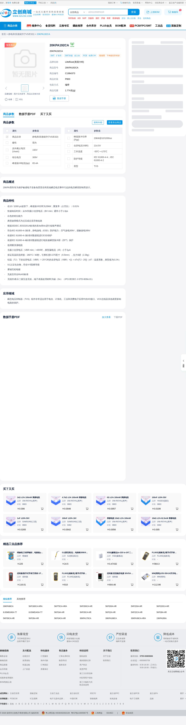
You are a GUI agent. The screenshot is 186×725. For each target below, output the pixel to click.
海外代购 (44, 660)
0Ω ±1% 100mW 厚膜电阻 (118, 497)
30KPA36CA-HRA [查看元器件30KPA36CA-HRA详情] (138, 618)
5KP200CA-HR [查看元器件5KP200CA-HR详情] (86, 606)
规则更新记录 (85, 660)
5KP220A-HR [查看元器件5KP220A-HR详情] (136, 606)
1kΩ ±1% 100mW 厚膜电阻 (28, 497)
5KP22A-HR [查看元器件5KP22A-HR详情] (110, 612)
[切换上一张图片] (6, 88)
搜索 (133, 12)
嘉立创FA (154, 693)
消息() (53, 3)
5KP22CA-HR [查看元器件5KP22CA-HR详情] (136, 612)
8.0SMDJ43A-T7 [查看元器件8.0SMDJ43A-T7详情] (35, 612)
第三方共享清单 (86, 673)
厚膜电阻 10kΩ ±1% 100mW (119, 518)
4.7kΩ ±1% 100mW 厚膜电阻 (74, 497)
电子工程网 (134, 699)
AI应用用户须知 (86, 678)
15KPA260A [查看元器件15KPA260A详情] (162, 618)
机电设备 (113, 699)
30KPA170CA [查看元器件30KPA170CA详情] (85, 618)
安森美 (91, 18)
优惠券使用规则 (6, 678)
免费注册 (15, 3)
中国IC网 (73, 699)
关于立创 (107, 656)
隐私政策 (83, 656)
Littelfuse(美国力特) (74, 62)
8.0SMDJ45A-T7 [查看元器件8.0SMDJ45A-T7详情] (10, 612)
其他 (12, 704)
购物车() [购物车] (125, 2)
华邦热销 (72, 18)
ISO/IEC (109, 713)
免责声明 (83, 669)
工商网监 (98, 713)
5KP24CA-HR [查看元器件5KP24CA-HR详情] (60, 618)
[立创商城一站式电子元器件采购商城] (32, 13)
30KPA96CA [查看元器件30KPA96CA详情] (8, 606)
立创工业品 (54, 693)
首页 (4, 34)
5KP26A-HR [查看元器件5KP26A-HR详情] (34, 618)
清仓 (139, 18)
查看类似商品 (114, 122)
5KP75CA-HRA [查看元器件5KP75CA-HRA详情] (60, 606)
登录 (9, 3)
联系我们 (107, 660)
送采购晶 (147, 18)
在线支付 (26, 656)
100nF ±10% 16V (69, 518)
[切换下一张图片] (43, 88)
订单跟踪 (44, 665)
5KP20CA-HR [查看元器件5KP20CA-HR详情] (85, 612)
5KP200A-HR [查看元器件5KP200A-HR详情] (111, 606)
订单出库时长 (64, 656)
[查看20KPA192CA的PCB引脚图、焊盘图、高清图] (25, 63)
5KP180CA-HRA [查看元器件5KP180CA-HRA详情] (35, 606)
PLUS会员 (4, 673)
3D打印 (93, 693)
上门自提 (26, 669)
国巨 (97, 18)
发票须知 (26, 660)
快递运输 (26, 665)
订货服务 (44, 656)
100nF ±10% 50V (159, 497)
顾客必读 (3, 656)
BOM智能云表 (6, 682)
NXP (84, 18)
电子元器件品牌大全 (58, 699)
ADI (79, 18)
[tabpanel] (93, 614)
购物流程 (3, 660)
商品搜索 (3, 665)
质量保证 (44, 669)
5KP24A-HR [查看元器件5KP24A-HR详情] (59, 612)
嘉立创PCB (134, 693)
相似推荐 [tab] (7, 599)
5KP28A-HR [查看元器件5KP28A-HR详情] (162, 612)
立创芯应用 (14, 693)
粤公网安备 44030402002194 (58, 713)
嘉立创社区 (74, 693)
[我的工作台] (30, 2)
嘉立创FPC (114, 693)
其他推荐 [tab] (21, 599)
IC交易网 (33, 699)
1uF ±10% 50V (23, 518)
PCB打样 (14, 699)
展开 (183, 693)
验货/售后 (63, 660)
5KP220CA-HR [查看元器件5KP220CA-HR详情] (163, 606)
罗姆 (103, 18)
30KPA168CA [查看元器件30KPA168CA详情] (111, 618)
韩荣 (109, 18)
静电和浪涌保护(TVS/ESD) (21, 34)
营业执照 (129, 713)
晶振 (152, 699)
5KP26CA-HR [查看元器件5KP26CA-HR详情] (9, 618)
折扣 (123, 18)
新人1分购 (131, 18)
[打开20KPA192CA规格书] (59, 98)
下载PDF (118, 317)
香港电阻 (116, 18)
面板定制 (33, 693)
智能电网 (93, 699)
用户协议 (83, 665)
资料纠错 (98, 122)
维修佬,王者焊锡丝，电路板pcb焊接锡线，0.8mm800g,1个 (41, 552)
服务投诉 (62, 665)
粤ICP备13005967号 (79, 713)
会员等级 (3, 669)
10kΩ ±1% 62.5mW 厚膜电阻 (164, 518)
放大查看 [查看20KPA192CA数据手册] (106, 317)
